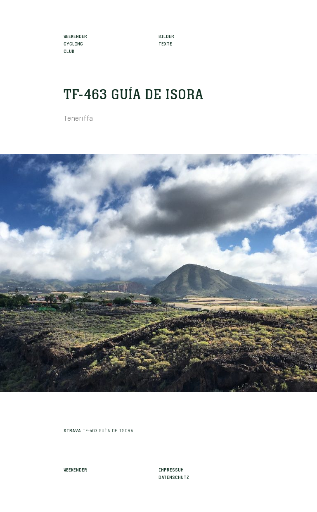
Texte (165, 43)
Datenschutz (173, 476)
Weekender (75, 469)
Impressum (171, 469)
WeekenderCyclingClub (75, 43)
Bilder (166, 35)
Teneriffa (78, 117)
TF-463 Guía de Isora (133, 95)
